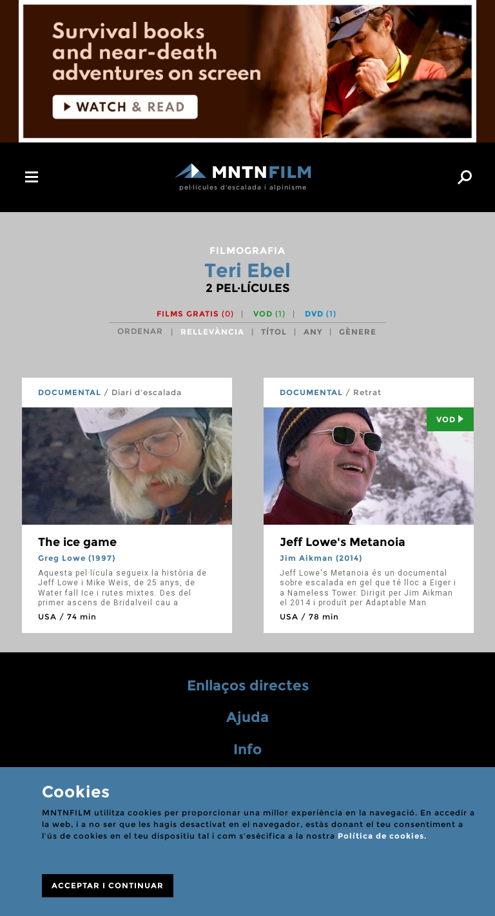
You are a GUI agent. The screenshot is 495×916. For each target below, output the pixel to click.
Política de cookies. (382, 836)
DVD (320, 313)
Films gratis (195, 313)
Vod (450, 419)
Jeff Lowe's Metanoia (342, 542)
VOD (269, 313)
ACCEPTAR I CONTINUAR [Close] (108, 885)
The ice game (77, 542)
